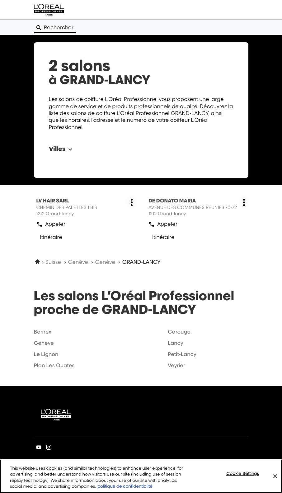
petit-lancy (182, 354)
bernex (42, 332)
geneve (44, 343)
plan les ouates (54, 365)
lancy (175, 343)
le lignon (46, 354)
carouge (179, 332)
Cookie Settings (242, 477)
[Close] (275, 480)
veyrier (176, 365)
